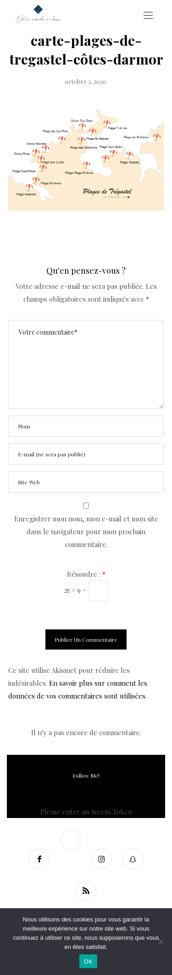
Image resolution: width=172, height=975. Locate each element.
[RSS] (86, 890)
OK (88, 961)
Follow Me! (86, 775)
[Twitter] (70, 840)
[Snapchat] (133, 859)
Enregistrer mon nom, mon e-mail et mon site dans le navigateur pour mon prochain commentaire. (86, 531)
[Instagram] (101, 859)
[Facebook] (39, 859)
